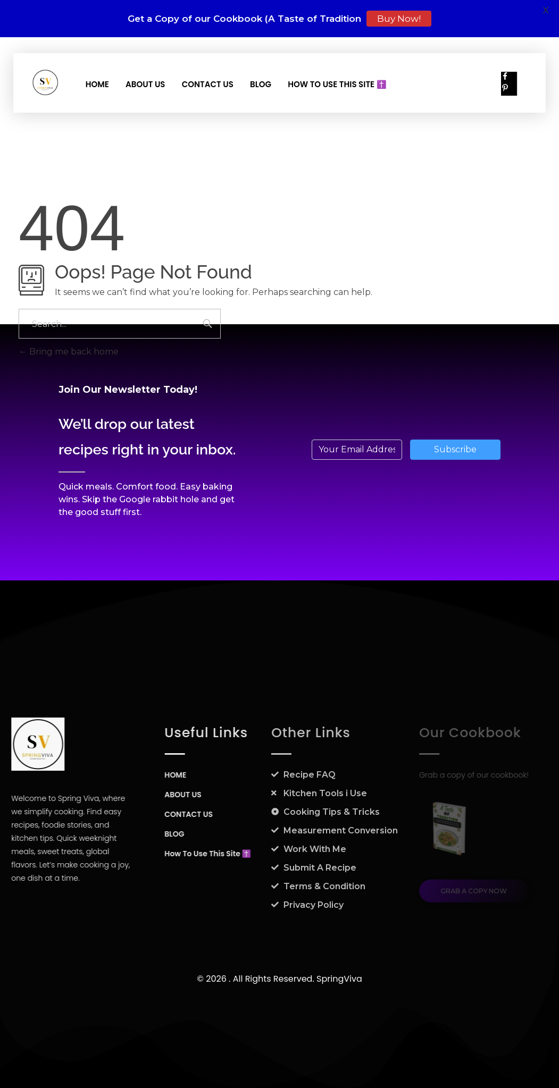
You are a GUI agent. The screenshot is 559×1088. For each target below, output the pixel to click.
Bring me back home (69, 352)
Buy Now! (399, 18)
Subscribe (455, 449)
